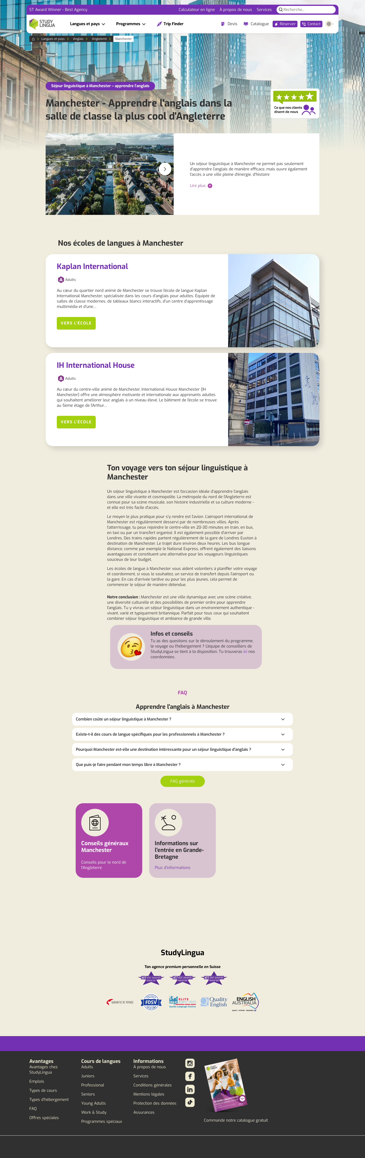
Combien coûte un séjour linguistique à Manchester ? (123, 719)
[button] (165, 169)
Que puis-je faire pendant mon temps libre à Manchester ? (128, 764)
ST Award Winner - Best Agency (58, 9)
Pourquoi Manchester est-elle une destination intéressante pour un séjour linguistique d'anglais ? (163, 749)
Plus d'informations (172, 867)
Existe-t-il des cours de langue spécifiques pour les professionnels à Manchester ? (150, 734)
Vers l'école (76, 323)
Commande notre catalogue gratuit (236, 1120)
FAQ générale (182, 781)
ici (245, 651)
